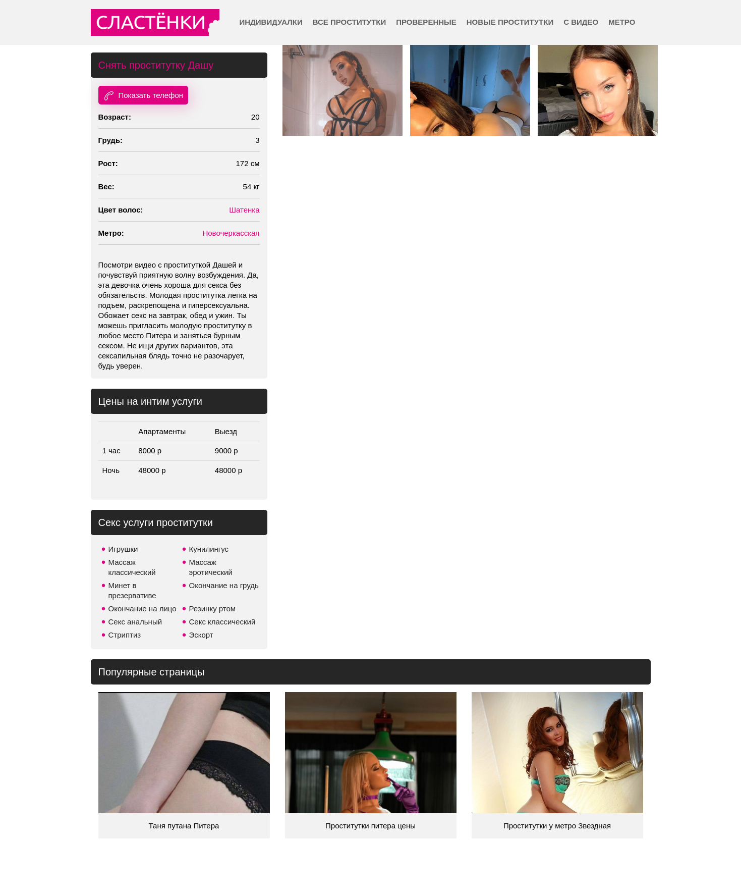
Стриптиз (124, 634)
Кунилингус (209, 549)
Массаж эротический (211, 567)
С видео (580, 22)
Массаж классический (132, 567)
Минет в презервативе (132, 590)
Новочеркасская (230, 233)
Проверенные (426, 22)
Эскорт (201, 634)
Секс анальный (135, 621)
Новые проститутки (510, 22)
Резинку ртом (212, 608)
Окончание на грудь (224, 585)
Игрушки (123, 549)
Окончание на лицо (142, 608)
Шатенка (244, 209)
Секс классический (222, 621)
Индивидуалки (271, 22)
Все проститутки (349, 22)
